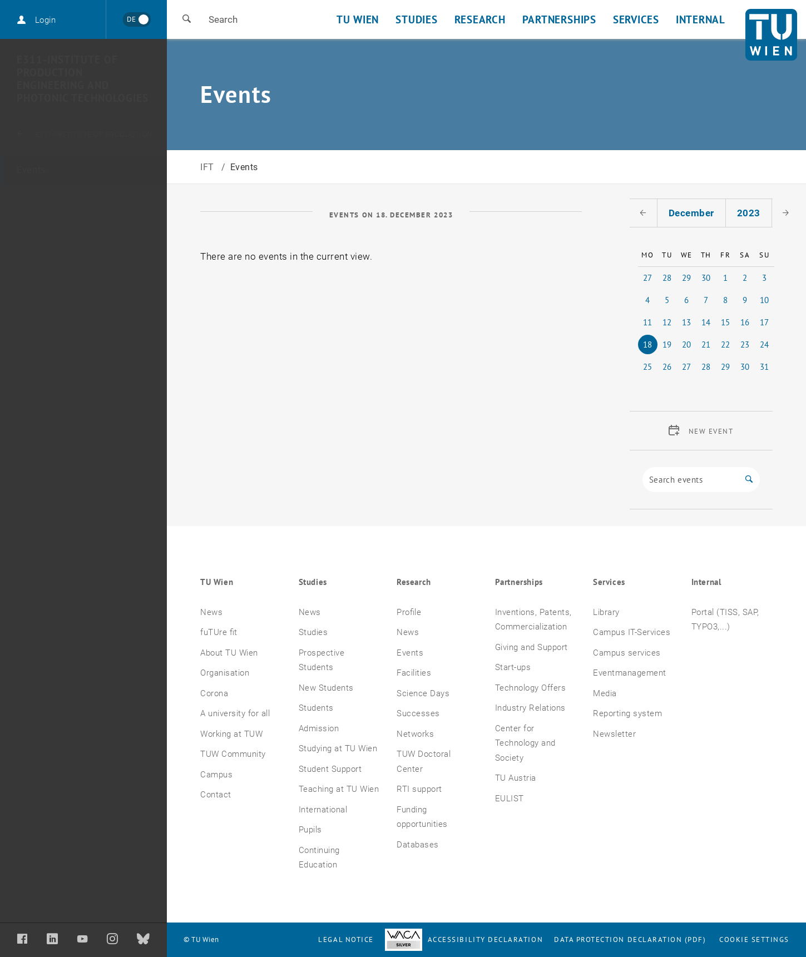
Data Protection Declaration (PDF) (630, 939)
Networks (415, 734)
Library (606, 612)
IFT (208, 167)
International (323, 810)
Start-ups (513, 667)
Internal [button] (700, 19)
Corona (214, 693)
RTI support (419, 789)
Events (31, 169)
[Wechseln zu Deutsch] (136, 19)
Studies (313, 582)
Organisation (224, 673)
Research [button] (480, 19)
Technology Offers (530, 688)
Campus (216, 775)
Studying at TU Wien (338, 748)
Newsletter (614, 734)
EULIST (509, 799)
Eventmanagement (629, 673)
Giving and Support (531, 647)
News (211, 612)
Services (609, 582)
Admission (319, 728)
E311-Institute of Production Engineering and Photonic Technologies (83, 79)
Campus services (627, 653)
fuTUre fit (219, 632)
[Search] (690, 479)
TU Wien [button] (358, 19)
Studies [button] (416, 19)
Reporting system (627, 713)
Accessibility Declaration (464, 939)
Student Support (330, 769)
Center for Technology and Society (525, 743)
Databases (418, 845)
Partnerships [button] (559, 19)
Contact (215, 795)
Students (316, 708)
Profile (409, 612)
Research (414, 582)
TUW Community (233, 754)
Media (605, 693)
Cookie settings (754, 939)
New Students (326, 688)
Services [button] (636, 19)
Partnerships (519, 582)
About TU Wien (229, 653)
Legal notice (345, 939)
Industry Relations (530, 708)
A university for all (235, 713)
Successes (418, 713)
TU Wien (216, 582)
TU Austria (515, 778)
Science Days (423, 693)
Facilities (414, 673)
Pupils (310, 830)
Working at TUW (231, 734)
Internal (706, 582)
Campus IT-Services (631, 632)
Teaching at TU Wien (339, 789)
